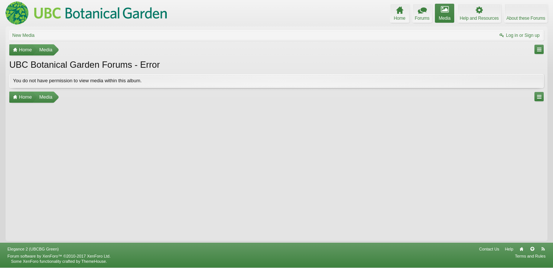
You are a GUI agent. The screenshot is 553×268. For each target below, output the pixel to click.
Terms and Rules (530, 256)
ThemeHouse (93, 261)
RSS (543, 249)
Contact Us (489, 249)
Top (532, 249)
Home (521, 249)
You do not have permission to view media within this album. (77, 80)
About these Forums (526, 18)
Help (509, 249)
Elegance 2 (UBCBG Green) (33, 249)
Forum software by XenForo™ (59, 256)
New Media (23, 35)
